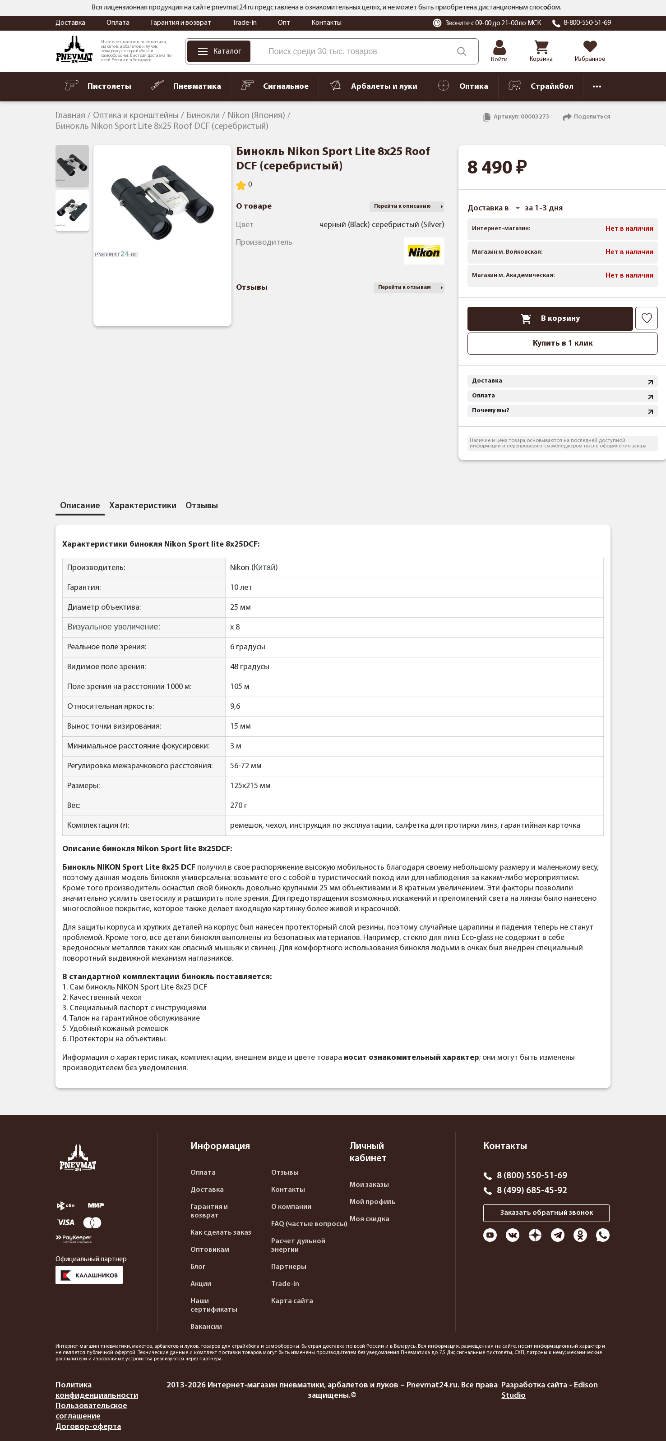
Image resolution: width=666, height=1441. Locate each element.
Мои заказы (369, 1185)
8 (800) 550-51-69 (532, 1176)
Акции (200, 1284)
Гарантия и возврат (181, 23)
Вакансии (206, 1327)
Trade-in (244, 23)
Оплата (118, 23)
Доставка (70, 23)
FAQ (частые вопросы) (309, 1224)
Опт (284, 23)
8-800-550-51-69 (587, 23)
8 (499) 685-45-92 (532, 1190)
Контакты (326, 23)
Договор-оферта (88, 1427)
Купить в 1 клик (563, 343)
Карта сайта (292, 1301)
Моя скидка (369, 1219)
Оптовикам (209, 1250)
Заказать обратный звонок (546, 1213)
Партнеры (288, 1267)
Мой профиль (373, 1202)
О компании (291, 1207)
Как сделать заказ (220, 1232)
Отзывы (285, 1173)
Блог (198, 1267)
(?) (124, 826)
